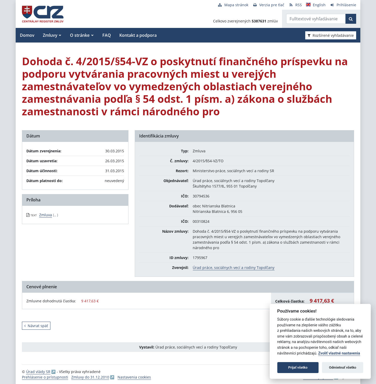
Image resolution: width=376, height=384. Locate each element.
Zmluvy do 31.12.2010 (90, 377)
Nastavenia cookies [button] (134, 377)
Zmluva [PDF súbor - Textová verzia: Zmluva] (45, 214)
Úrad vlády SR (38, 371)
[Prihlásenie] (343, 4)
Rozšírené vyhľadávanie (331, 35)
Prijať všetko (298, 367)
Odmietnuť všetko (342, 367)
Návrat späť (36, 325)
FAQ (106, 35)
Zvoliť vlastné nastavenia (339, 353)
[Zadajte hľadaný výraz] (316, 19)
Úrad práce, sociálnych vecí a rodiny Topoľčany (233, 267)
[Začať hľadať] (350, 19)
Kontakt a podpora (138, 35)
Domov (27, 35)
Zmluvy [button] (50, 35)
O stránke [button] (80, 35)
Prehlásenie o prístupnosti (45, 377)
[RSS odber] (295, 4)
